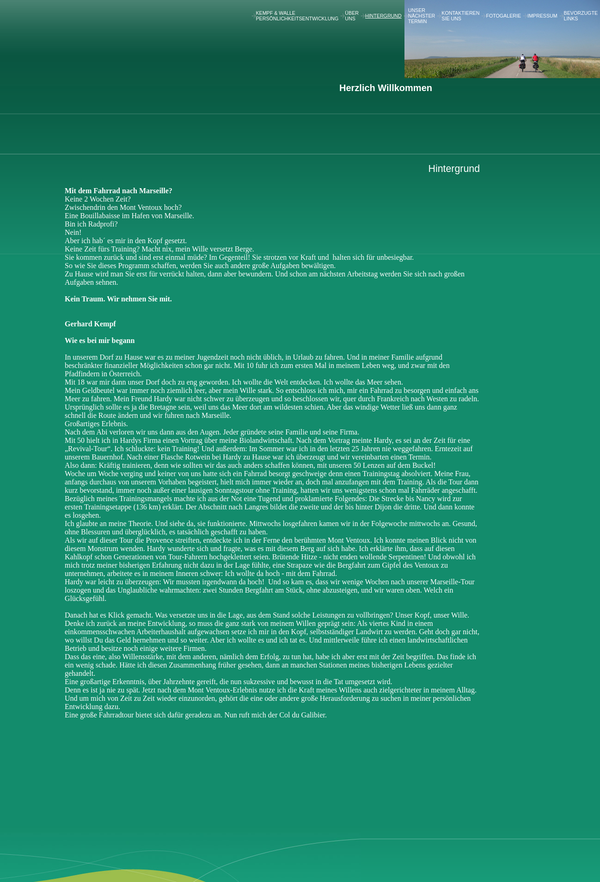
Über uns (352, 15)
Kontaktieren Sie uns (460, 15)
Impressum (542, 15)
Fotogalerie (503, 15)
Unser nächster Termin (421, 15)
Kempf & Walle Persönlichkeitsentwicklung (297, 15)
